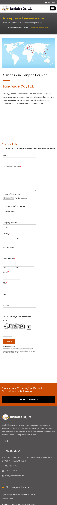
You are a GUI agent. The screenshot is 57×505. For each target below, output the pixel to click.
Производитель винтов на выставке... (19, 494)
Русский (51, 2)
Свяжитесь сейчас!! (28, 399)
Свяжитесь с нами (21, 28)
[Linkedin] (8, 441)
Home (10, 28)
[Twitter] (5, 441)
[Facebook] (2, 441)
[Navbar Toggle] (53, 8)
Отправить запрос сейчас (39, 28)
